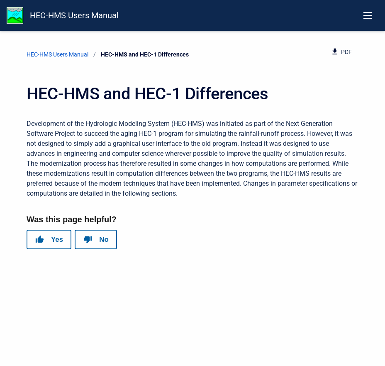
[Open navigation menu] (367, 15)
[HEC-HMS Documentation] (15, 15)
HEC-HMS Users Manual (74, 15)
